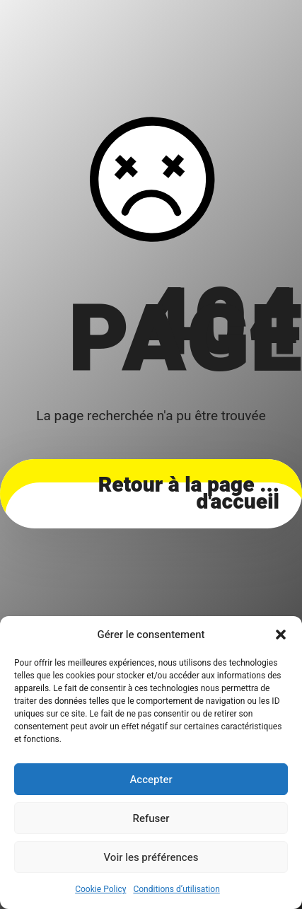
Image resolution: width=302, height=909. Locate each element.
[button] (281, 634)
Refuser (151, 818)
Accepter (150, 779)
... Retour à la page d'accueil (188, 494)
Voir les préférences (151, 857)
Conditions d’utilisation (176, 889)
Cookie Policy (100, 889)
